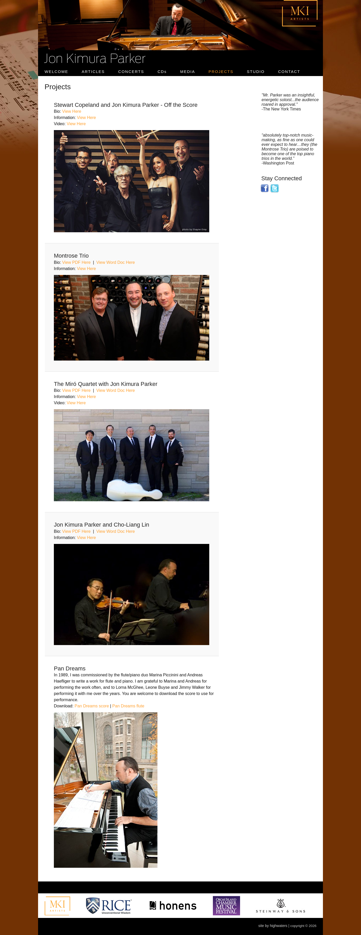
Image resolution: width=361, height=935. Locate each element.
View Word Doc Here (115, 262)
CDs (162, 71)
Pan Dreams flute (128, 706)
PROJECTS (220, 71)
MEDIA (187, 71)
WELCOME (56, 71)
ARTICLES (93, 71)
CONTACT (289, 71)
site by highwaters (272, 926)
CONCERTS (131, 71)
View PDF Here (76, 262)
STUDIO (256, 71)
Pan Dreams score (92, 706)
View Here (71, 111)
